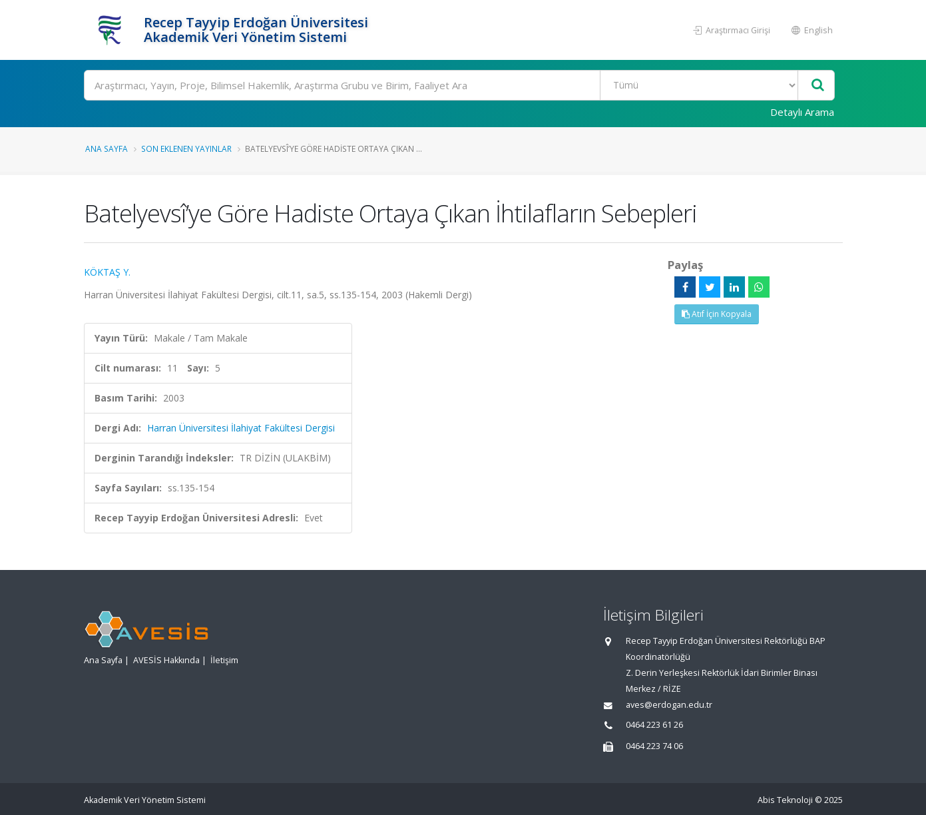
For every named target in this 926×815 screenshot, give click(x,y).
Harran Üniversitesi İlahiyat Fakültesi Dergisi (241, 427)
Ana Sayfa (106, 148)
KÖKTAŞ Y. (107, 272)
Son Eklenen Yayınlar (186, 148)
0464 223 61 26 (654, 724)
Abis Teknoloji (785, 800)
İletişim (224, 660)
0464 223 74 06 (654, 746)
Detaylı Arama (802, 112)
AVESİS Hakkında (166, 660)
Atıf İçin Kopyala (717, 314)
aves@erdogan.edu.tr (669, 704)
